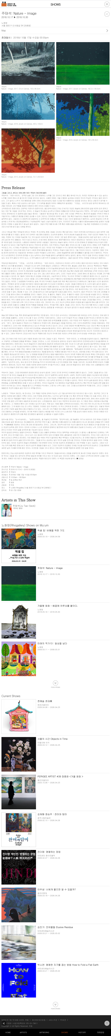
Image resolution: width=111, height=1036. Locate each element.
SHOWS (64, 1032)
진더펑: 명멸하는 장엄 (49, 851)
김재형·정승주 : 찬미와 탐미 (52, 814)
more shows (55, 687)
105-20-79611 (32, 1023)
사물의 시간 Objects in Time (52, 738)
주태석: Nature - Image (50, 568)
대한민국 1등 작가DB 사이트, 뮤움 (15, 1020)
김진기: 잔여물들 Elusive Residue (55, 927)
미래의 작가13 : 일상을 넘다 (52, 643)
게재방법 (100, 1032)
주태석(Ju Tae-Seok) (24, 505)
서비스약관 (53, 1020)
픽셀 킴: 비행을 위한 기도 (50, 530)
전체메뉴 (107, 4)
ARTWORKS (44, 1032)
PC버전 (63, 1020)
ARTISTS (23, 1032)
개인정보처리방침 (39, 1020)
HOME (8, 1032)
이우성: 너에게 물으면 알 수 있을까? (56, 889)
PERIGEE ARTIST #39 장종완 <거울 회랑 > (60, 776)
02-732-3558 (16, 490)
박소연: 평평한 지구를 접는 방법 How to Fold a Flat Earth (67, 964)
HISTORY (82, 1032)
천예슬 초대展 (44, 701)
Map (3, 30)
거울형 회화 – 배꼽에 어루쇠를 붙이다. (57, 605)
